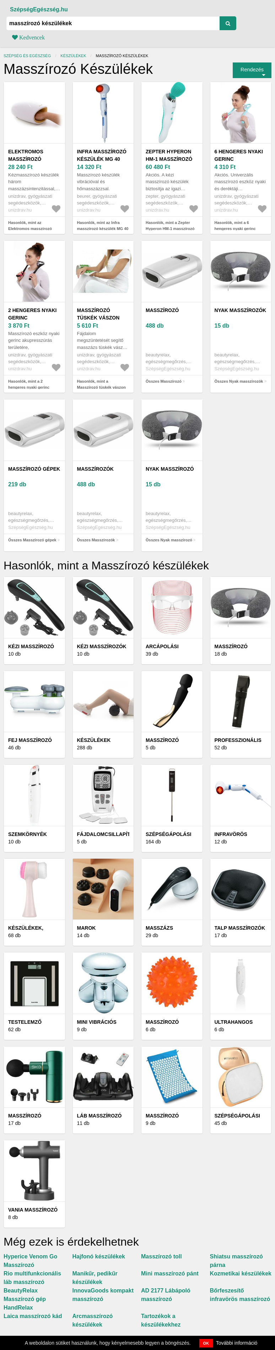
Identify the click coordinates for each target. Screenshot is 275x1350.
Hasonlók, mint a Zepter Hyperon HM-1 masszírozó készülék (170, 228)
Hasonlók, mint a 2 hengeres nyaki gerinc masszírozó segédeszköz (31, 387)
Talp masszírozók (240, 928)
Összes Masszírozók (96, 540)
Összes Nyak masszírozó (169, 540)
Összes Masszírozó (164, 381)
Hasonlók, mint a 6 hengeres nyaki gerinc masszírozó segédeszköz (238, 228)
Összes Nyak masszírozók (239, 381)
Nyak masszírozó (170, 469)
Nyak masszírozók (240, 310)
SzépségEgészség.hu (39, 9)
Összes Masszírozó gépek (32, 540)
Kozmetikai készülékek (240, 1273)
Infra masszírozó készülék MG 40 (101, 155)
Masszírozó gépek (34, 469)
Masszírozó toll (161, 1256)
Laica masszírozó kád (33, 1316)
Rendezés (252, 69)
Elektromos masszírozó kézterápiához (29, 159)
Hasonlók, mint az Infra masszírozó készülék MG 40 (103, 225)
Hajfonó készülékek (98, 1256)
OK (206, 1343)
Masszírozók (95, 469)
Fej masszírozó (30, 740)
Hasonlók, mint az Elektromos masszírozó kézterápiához (30, 228)
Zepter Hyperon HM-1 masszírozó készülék (169, 159)
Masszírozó (162, 310)
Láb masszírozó (99, 1116)
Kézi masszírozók (101, 646)
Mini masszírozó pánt (170, 1273)
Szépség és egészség (27, 56)
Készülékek (73, 56)
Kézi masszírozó (31, 646)
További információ (237, 1343)
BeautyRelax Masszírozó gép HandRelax (25, 1299)
